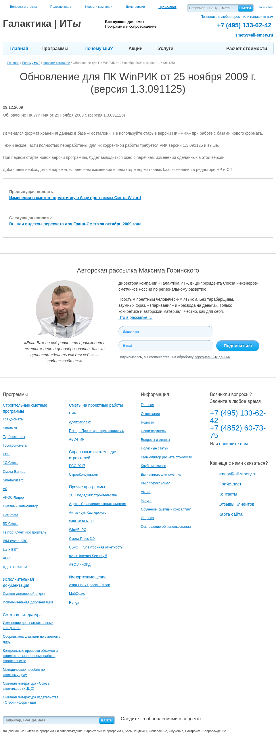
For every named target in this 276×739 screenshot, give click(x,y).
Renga (74, 603)
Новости (147, 422)
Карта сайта (230, 514)
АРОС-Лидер (13, 498)
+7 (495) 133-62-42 (238, 417)
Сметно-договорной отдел (24, 594)
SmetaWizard (13, 480)
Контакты (227, 494)
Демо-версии (135, 6)
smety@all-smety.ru (254, 35)
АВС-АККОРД (80, 565)
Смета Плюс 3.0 (82, 539)
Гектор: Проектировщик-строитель (96, 431)
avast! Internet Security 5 (88, 556)
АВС (6, 558)
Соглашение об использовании (166, 527)
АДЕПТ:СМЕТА (15, 567)
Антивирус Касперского (87, 513)
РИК (6, 454)
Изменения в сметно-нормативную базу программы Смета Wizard (75, 197)
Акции (136, 48)
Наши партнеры (153, 431)
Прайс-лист (229, 483)
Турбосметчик (14, 437)
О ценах (147, 518)
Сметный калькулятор (20, 506)
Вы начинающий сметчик (161, 475)
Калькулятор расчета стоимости (166, 457)
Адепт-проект (80, 422)
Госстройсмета (14, 445)
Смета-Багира (14, 472)
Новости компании (98, 6)
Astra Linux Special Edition (89, 585)
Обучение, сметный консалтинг (166, 509)
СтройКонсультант (84, 475)
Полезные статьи (154, 448)
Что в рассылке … (135, 317)
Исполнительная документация (28, 602)
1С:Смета (10, 463)
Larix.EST (10, 550)
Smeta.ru (10, 428)
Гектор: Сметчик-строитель (24, 532)
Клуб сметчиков (153, 466)
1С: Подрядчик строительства (93, 495)
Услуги (165, 48)
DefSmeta (10, 515)
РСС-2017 (77, 466)
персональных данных (212, 357)
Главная (18, 48)
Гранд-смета (13, 419)
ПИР (72, 413)
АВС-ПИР (77, 439)
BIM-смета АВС (15, 541)
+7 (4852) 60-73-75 (238, 432)
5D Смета (10, 524)
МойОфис (77, 594)
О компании (150, 414)
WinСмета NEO (81, 521)
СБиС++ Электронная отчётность (96, 547)
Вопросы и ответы (23, 6)
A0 (5, 489)
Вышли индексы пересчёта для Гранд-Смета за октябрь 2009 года (75, 224)
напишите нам (261, 17)
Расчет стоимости (246, 48)
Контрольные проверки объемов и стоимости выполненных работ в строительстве (30, 656)
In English (266, 7)
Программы (54, 48)
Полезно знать (61, 6)
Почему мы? (99, 48)
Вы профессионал (155, 483)
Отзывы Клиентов (236, 504)
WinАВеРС (77, 530)
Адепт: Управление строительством (97, 504)
